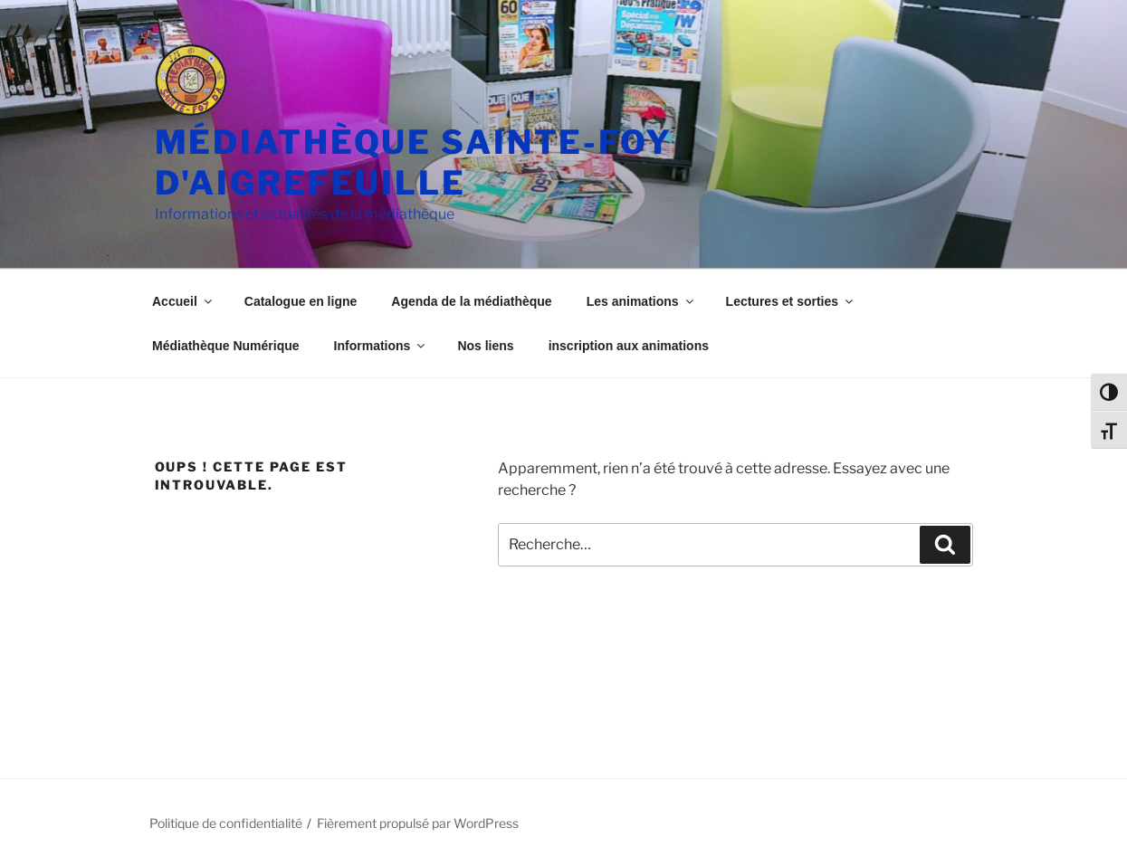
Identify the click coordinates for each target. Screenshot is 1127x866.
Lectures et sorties (791, 301)
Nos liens (485, 345)
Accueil (183, 301)
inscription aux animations (629, 345)
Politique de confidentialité (225, 823)
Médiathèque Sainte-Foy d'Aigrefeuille (414, 162)
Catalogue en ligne (300, 301)
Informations (381, 345)
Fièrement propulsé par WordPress (418, 823)
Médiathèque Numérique (226, 345)
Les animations (641, 301)
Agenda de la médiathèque (471, 301)
